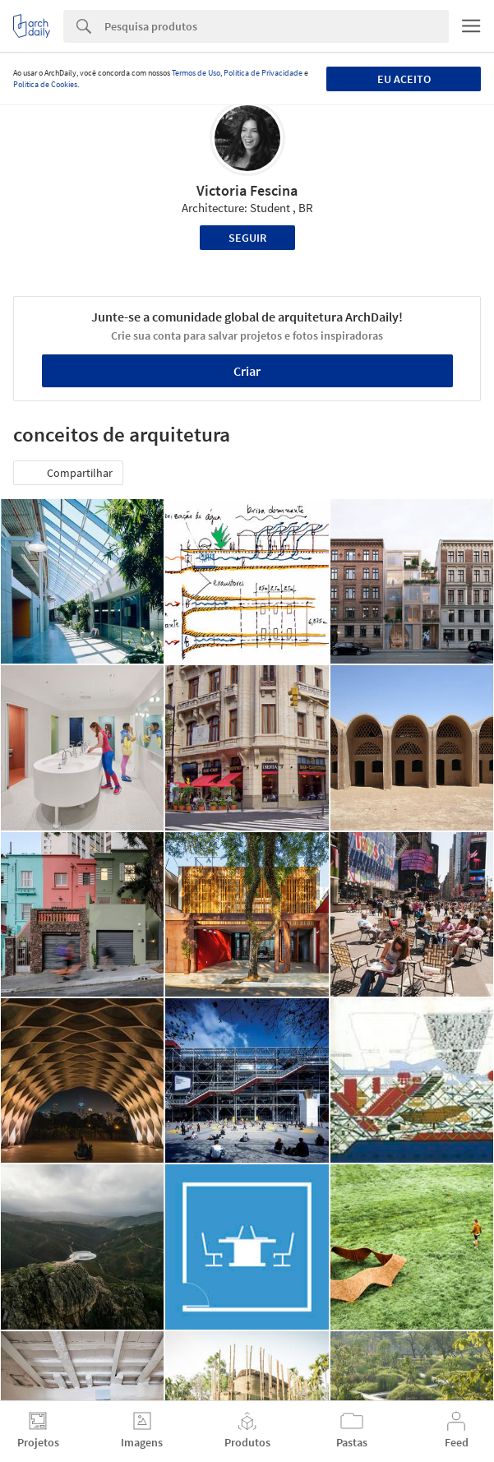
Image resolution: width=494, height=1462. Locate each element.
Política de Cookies (45, 84)
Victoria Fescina (247, 190)
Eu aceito (404, 79)
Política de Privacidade (263, 72)
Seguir (247, 237)
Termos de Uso (196, 72)
